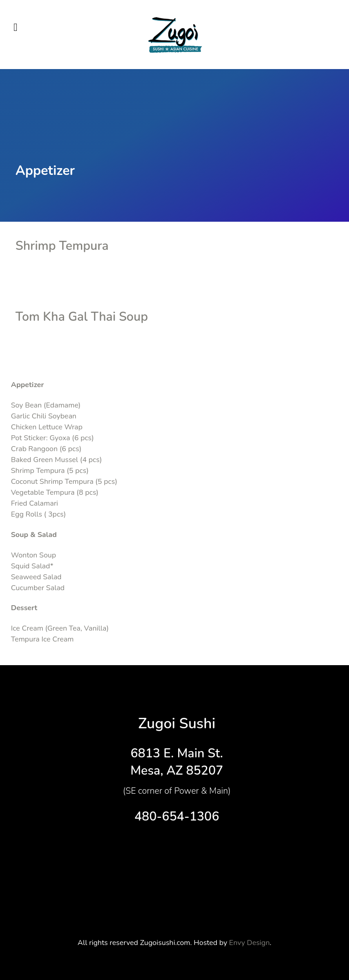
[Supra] (174, 34)
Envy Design (249, 943)
